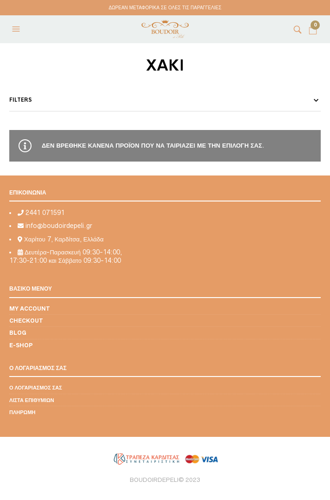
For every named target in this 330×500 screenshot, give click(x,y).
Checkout (26, 321)
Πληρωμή (22, 412)
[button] (17, 29)
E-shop (21, 345)
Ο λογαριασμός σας (35, 387)
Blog (17, 333)
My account (29, 308)
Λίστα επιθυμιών (31, 400)
